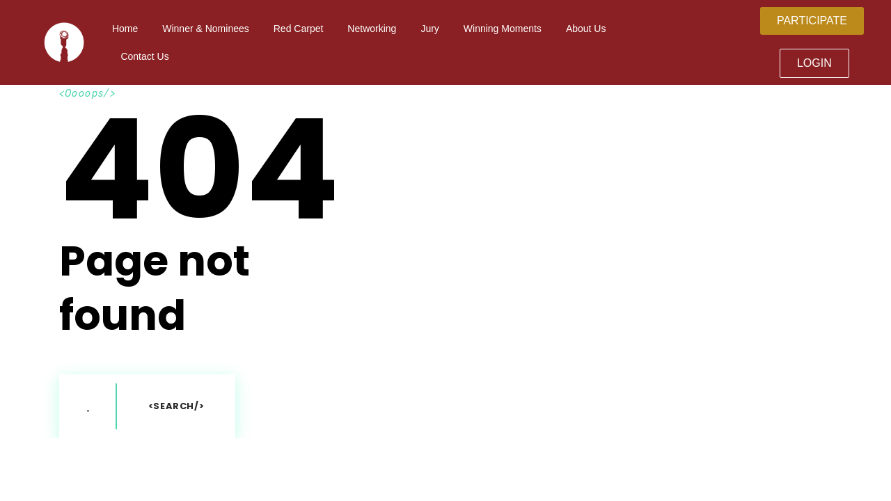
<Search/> (176, 406)
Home (125, 28)
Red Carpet (299, 28)
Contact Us (144, 56)
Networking (371, 28)
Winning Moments (503, 28)
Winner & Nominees (205, 28)
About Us (586, 28)
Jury (429, 28)
